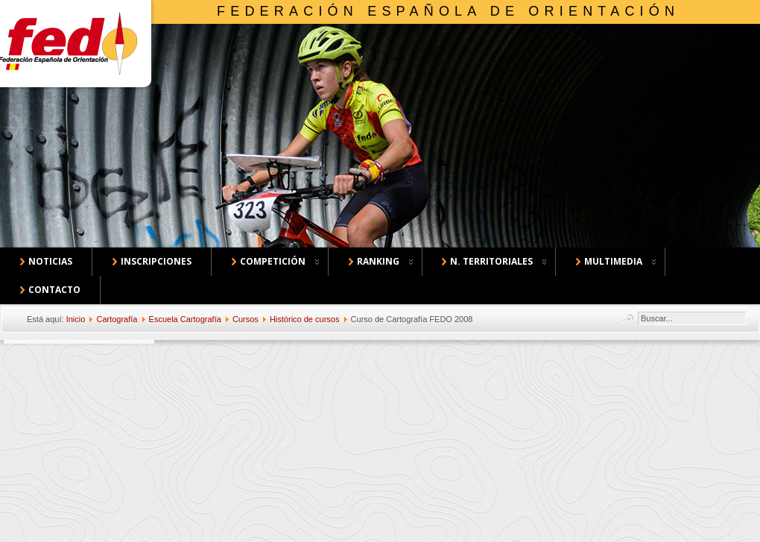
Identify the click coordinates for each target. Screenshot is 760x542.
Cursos (245, 319)
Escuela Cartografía (185, 319)
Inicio (76, 319)
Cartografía (116, 319)
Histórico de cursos (305, 319)
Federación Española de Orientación (448, 11)
